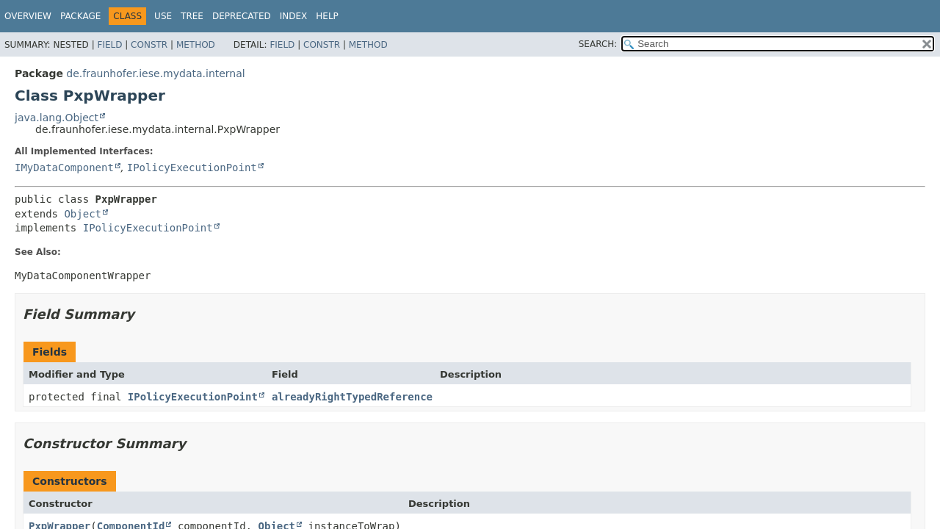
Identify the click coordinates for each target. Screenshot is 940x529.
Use (163, 16)
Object (82, 214)
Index (294, 16)
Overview (27, 16)
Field (109, 45)
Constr (149, 45)
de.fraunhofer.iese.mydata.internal (155, 73)
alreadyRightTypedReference (352, 397)
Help (327, 16)
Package (80, 16)
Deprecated (241, 16)
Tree (192, 16)
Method (195, 45)
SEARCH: (598, 44)
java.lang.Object (56, 117)
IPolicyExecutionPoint (192, 167)
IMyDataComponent (64, 167)
